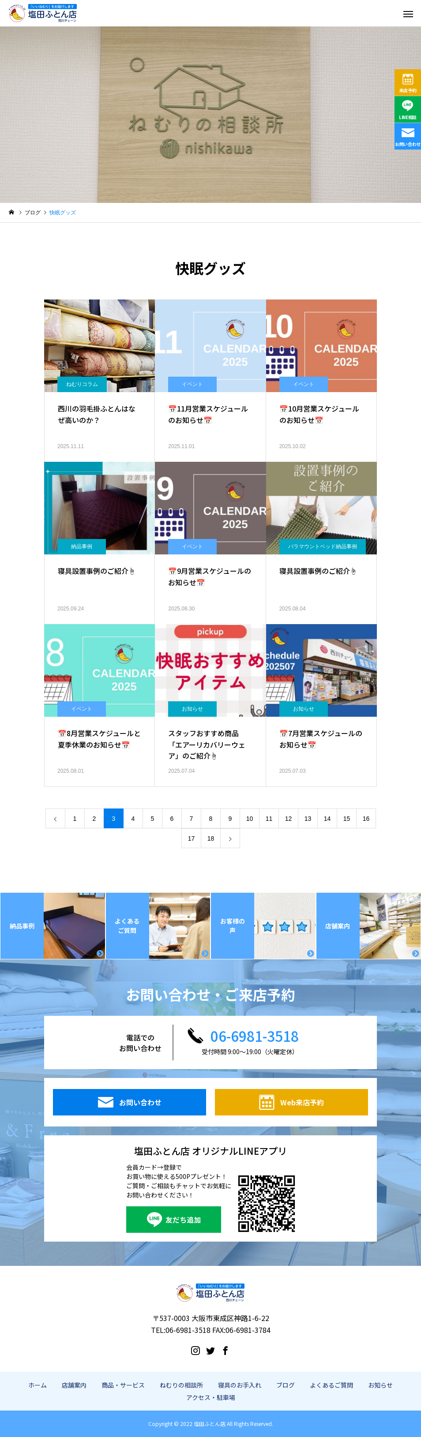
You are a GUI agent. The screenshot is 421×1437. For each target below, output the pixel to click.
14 (327, 818)
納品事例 (81, 546)
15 (346, 818)
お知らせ (192, 709)
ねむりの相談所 (181, 1385)
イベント (192, 384)
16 (366, 818)
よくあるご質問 (331, 1385)
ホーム (37, 1385)
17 (191, 838)
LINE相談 (408, 117)
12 (288, 818)
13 (308, 818)
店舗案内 (74, 1385)
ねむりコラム (82, 384)
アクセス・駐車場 (210, 1397)
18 (210, 838)
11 (269, 818)
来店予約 (408, 90)
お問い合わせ (408, 144)
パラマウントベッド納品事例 (322, 546)
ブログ (285, 1385)
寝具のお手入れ (239, 1385)
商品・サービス (123, 1385)
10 (249, 818)
